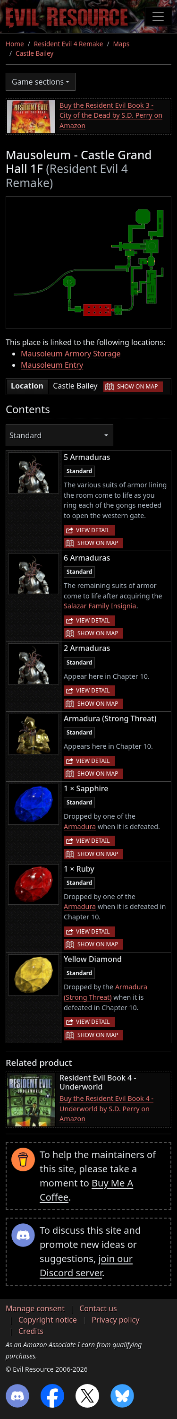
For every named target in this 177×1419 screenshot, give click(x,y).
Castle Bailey (34, 53)
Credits (30, 1331)
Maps (121, 43)
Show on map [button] (137, 386)
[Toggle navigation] (158, 16)
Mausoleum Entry (52, 365)
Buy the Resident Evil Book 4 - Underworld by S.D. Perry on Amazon (106, 1108)
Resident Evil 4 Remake (68, 43)
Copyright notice (47, 1320)
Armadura (80, 826)
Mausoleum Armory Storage (71, 353)
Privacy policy (115, 1320)
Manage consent (35, 1308)
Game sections (38, 82)
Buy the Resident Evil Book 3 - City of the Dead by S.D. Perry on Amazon (110, 115)
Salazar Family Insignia (100, 605)
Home (15, 43)
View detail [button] (93, 530)
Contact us (98, 1308)
